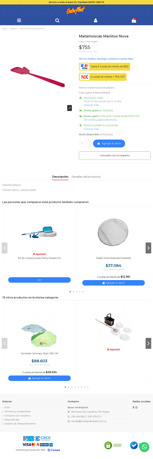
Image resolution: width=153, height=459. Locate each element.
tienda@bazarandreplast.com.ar (88, 421)
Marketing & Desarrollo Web (30, 450)
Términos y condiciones (17, 411)
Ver (39, 279)
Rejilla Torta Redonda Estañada (113, 258)
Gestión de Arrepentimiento (20, 423)
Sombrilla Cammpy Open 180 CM (39, 353)
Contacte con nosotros (17, 415)
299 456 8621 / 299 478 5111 (86, 416)
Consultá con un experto (115, 155)
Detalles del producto (86, 176)
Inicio (7, 407)
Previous (4, 248)
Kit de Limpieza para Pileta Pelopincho (39, 258)
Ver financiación (106, 59)
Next (148, 248)
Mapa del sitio (12, 419)
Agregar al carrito (109, 143)
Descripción (60, 176)
